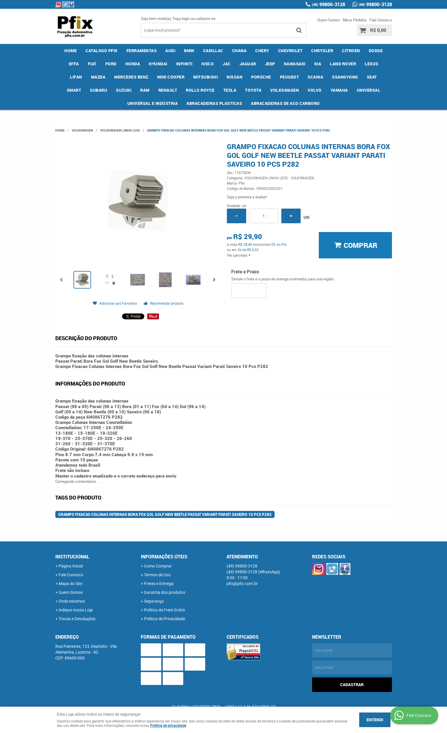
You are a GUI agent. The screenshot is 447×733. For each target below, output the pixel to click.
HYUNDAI (158, 64)
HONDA (132, 64)
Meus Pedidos (354, 20)
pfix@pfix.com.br (242, 583)
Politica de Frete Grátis (164, 610)
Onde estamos (72, 601)
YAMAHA (339, 90)
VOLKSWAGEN (284, 90)
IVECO (207, 64)
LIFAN (76, 77)
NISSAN (234, 77)
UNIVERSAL (369, 90)
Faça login (181, 18)
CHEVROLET (290, 50)
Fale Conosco (380, 20)
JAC (226, 64)
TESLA (230, 90)
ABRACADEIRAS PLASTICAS (214, 103)
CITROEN (351, 50)
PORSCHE (261, 77)
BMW (189, 50)
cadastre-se (205, 18)
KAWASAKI (295, 64)
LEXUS (372, 64)
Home (70, 50)
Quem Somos (328, 20)
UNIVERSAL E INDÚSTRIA (152, 103)
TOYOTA (253, 90)
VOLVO (315, 90)
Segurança (154, 601)
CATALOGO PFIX (101, 50)
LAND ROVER (343, 64)
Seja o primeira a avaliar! (247, 197)
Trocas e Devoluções (77, 618)
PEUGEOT (289, 77)
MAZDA (98, 77)
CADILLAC (213, 50)
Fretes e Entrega (159, 583)
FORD (111, 64)
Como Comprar (158, 566)
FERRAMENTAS (141, 50)
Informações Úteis (164, 556)
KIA (317, 64)
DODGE (376, 50)
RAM (145, 90)
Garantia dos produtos (164, 592)
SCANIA (315, 77)
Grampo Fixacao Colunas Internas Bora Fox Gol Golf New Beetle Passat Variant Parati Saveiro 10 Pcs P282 (165, 514)
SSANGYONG (345, 77)
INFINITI (184, 64)
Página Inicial (71, 566)
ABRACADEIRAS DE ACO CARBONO (285, 103)
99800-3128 (328, 4)
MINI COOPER (171, 77)
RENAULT (167, 90)
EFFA (74, 64)
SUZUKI (123, 90)
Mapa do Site (70, 583)
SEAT (372, 77)
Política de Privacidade (164, 618)
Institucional (72, 556)
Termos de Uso (157, 574)
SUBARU (98, 90)
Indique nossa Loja (76, 610)
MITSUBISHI (205, 77)
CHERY (262, 50)
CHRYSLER (322, 50)
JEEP (270, 64)
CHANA (239, 50)
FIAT (92, 64)
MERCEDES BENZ (131, 77)
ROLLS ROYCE (200, 90)
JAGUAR (247, 64)
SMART (74, 90)
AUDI (170, 50)
